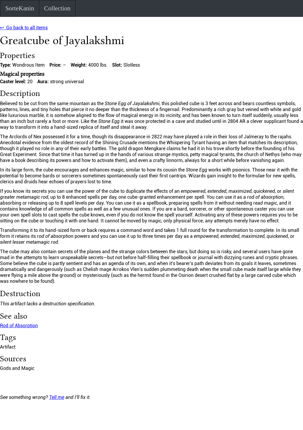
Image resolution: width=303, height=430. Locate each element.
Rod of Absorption (19, 325)
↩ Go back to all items (24, 28)
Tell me (56, 397)
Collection (57, 8)
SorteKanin (19, 8)
